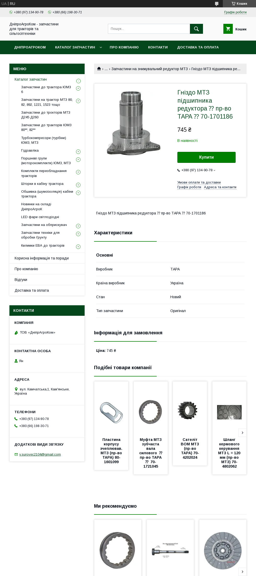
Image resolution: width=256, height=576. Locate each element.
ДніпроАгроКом (30, 47)
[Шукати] (196, 29)
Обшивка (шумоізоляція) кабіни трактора (47, 194)
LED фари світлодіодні (40, 217)
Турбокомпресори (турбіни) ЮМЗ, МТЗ (43, 140)
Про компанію (124, 47)
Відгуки (21, 280)
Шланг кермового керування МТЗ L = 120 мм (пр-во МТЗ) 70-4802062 (229, 452)
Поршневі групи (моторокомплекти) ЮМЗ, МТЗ (46, 160)
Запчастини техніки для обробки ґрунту (40, 235)
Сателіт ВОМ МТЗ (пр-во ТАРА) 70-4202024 (190, 448)
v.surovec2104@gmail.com (40, 454)
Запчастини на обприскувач (44, 225)
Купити (206, 157)
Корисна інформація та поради (42, 258)
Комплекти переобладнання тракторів (44, 173)
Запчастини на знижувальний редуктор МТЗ (150, 69)
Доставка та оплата (198, 47)
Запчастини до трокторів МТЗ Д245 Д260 (45, 114)
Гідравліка (30, 150)
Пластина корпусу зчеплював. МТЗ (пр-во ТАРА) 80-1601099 (111, 450)
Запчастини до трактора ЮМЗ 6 (46, 89)
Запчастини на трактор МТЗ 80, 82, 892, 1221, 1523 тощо (47, 102)
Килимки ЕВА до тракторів (43, 245)
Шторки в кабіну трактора (42, 184)
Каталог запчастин (75, 47)
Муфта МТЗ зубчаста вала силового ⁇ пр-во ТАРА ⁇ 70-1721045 (151, 452)
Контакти (158, 47)
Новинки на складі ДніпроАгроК (36, 206)
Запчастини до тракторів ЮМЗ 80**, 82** (46, 127)
